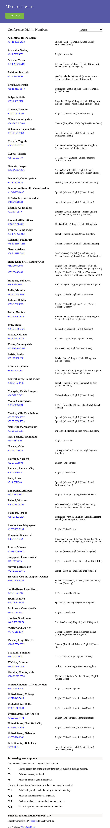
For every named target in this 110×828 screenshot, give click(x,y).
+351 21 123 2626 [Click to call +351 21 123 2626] (16, 517)
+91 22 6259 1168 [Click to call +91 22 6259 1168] (16, 294)
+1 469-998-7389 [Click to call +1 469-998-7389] (16, 708)
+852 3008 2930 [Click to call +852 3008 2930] (15, 265)
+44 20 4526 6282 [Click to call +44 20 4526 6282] (16, 688)
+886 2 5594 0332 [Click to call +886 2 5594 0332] (16, 644)
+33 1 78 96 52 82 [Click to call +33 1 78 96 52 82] (16, 234)
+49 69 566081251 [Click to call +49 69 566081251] (16, 243)
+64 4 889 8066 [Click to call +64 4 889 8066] (15, 440)
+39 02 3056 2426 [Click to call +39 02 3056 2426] (16, 329)
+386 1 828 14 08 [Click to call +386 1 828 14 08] (16, 580)
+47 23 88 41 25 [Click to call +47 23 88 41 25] (15, 450)
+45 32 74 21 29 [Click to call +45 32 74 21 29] (15, 182)
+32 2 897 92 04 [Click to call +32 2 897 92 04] (15, 76)
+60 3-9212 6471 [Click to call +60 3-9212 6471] (15, 395)
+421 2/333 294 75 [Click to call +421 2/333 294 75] (16, 571)
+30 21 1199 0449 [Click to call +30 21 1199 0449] (16, 253)
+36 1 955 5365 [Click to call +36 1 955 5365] (15, 284)
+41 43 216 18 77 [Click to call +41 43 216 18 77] (16, 632)
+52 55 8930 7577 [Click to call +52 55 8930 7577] (16, 417)
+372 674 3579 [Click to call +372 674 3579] (15, 211)
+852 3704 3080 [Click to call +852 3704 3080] (15, 272)
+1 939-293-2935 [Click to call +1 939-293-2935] (16, 529)
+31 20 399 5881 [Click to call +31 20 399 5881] (15, 431)
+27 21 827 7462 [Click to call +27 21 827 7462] (15, 593)
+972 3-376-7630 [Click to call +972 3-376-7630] (16, 316)
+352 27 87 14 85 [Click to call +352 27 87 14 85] (16, 383)
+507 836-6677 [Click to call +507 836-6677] (15, 472)
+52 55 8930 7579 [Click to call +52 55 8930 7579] (16, 421)
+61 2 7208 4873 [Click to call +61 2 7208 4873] (15, 54)
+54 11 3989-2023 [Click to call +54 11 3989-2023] (16, 42)
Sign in (34, 821)
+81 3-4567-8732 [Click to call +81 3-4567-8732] (16, 338)
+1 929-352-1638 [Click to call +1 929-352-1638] (16, 727)
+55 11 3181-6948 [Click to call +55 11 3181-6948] (16, 89)
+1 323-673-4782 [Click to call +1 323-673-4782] (16, 718)
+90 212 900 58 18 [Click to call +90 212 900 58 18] (16, 666)
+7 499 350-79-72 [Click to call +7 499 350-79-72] (16, 551)
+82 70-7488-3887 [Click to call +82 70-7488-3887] (16, 348)
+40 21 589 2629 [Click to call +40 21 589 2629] (15, 539)
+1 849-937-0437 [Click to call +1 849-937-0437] (16, 192)
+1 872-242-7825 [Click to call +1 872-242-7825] (16, 698)
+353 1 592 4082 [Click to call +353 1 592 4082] (15, 304)
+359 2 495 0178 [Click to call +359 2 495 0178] (15, 101)
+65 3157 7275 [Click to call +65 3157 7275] (15, 561)
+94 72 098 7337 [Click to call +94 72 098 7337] (15, 612)
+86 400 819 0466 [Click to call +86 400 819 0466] (16, 123)
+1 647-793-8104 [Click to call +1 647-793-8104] (16, 113)
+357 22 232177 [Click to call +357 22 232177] (15, 158)
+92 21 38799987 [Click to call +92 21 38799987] (16, 463)
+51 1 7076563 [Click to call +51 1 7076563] (15, 482)
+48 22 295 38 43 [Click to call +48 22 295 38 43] (16, 504)
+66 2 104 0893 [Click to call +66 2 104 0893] (15, 656)
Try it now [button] (15, 15)
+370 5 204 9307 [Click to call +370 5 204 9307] (15, 370)
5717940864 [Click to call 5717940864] (13, 747)
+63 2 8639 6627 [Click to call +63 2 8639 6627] (15, 494)
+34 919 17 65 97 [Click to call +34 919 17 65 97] (16, 602)
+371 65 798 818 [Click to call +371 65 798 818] (15, 358)
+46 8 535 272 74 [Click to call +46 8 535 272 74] (16, 622)
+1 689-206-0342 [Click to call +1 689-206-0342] (16, 737)
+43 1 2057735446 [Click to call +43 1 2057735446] (16, 64)
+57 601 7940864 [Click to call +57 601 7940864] (16, 133)
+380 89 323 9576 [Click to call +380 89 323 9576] (16, 676)
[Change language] (90, 30)
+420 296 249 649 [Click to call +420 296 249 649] (16, 170)
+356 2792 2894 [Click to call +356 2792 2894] (15, 405)
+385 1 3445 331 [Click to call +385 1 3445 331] (15, 145)
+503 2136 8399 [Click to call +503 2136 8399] (15, 202)
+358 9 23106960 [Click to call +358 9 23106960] (16, 224)
